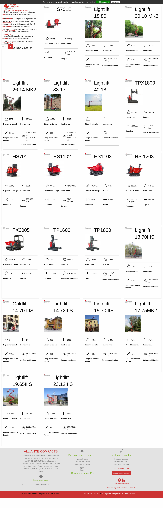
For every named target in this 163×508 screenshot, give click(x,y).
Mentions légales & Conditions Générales (121, 498)
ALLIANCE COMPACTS (34, 471)
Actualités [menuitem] (145, 5)
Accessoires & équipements (35, 5)
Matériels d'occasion (82, 474)
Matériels (55, 5)
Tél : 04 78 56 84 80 (121, 478)
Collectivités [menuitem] (106, 5)
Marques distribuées (42, 494)
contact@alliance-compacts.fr (121, 483)
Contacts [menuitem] (131, 5)
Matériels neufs (82, 469)
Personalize (115, 2)
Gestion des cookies (121, 493)
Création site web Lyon (91, 503)
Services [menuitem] (120, 5)
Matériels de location (82, 471)
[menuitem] (10, 5)
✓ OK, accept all (103, 2)
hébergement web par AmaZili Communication (118, 503)
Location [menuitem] (92, 5)
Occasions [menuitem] (68, 5)
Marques (81, 5)
